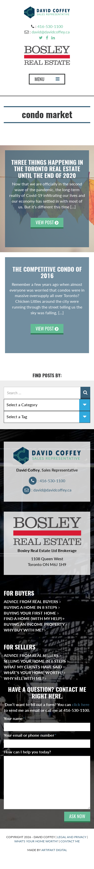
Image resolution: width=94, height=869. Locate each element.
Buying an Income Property (34, 624)
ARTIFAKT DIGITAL (54, 850)
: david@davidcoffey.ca (47, 489)
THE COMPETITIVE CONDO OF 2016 (47, 272)
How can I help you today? (27, 751)
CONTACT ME (70, 841)
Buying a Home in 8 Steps (30, 607)
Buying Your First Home (30, 613)
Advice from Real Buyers (31, 601)
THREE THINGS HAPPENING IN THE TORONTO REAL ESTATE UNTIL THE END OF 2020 (47, 168)
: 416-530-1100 (47, 480)
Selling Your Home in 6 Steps (35, 661)
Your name (14, 718)
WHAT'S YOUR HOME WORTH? (36, 841)
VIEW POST (47, 222)
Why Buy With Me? (23, 630)
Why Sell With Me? (24, 678)
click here (80, 704)
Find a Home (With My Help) (33, 618)
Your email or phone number (30, 735)
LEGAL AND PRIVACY (71, 837)
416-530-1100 (50, 26)
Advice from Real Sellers (31, 655)
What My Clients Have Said (33, 666)
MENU (46, 80)
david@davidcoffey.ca (51, 31)
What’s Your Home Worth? (33, 672)
